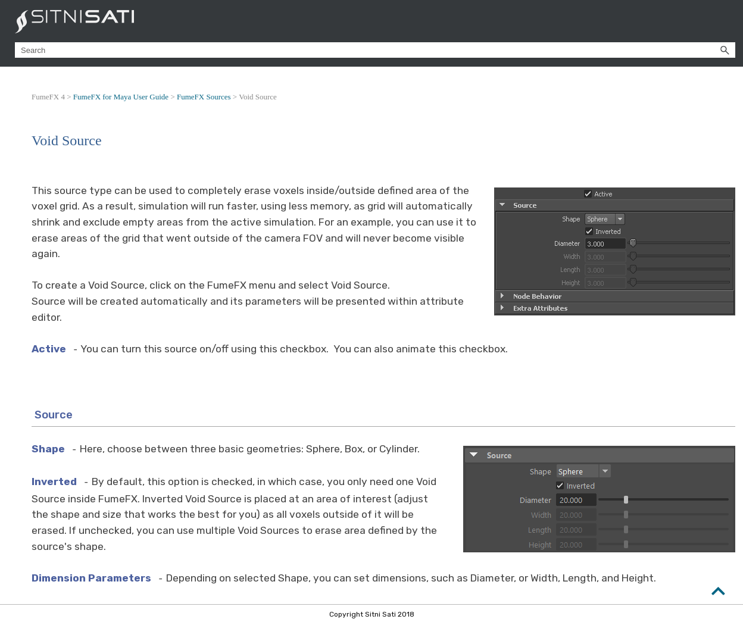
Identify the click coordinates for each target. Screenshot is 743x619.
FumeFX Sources (204, 96)
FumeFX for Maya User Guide (120, 96)
